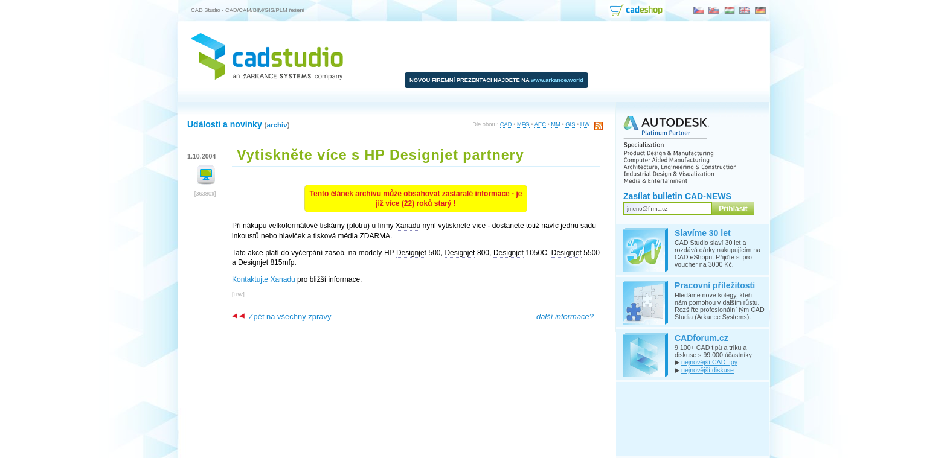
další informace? (565, 316)
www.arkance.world (557, 80)
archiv (276, 125)
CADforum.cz (701, 338)
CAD (506, 124)
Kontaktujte (263, 279)
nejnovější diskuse (707, 370)
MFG (523, 124)
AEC (540, 124)
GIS (570, 124)
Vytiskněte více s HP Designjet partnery (380, 155)
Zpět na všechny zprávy (281, 316)
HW (585, 124)
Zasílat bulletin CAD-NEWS (677, 196)
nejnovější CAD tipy (709, 362)
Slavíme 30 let (703, 233)
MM (555, 124)
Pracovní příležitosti (715, 285)
